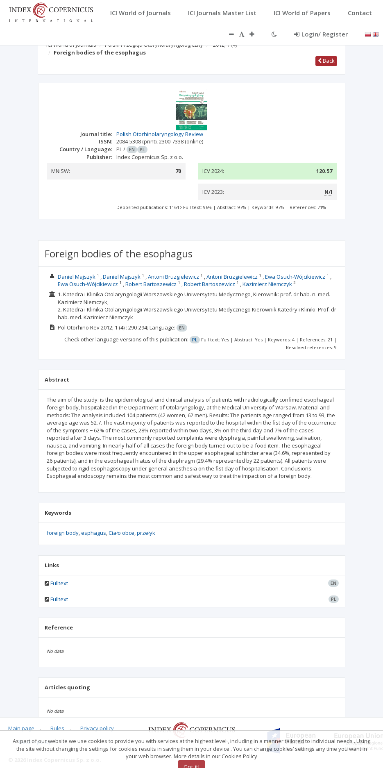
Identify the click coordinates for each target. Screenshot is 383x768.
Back (326, 60)
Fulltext (59, 583)
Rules (57, 728)
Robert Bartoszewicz (151, 284)
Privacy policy (97, 728)
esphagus (93, 532)
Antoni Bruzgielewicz (173, 276)
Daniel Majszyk (76, 276)
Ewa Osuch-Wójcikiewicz (295, 276)
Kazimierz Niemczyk (267, 284)
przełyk (146, 532)
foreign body (63, 532)
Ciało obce (121, 532)
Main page (21, 728)
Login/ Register (321, 34)
